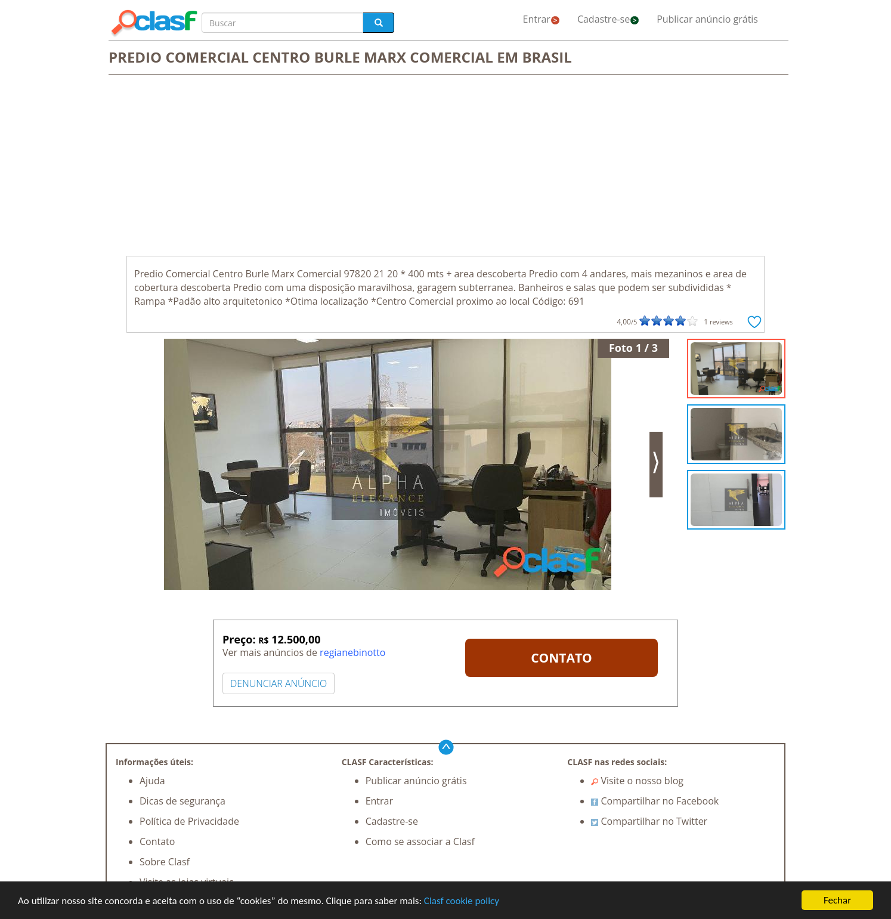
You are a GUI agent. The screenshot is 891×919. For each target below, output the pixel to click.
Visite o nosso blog (637, 780)
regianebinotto (352, 652)
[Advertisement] (445, 166)
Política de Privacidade (189, 821)
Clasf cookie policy (461, 901)
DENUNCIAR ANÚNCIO (278, 683)
